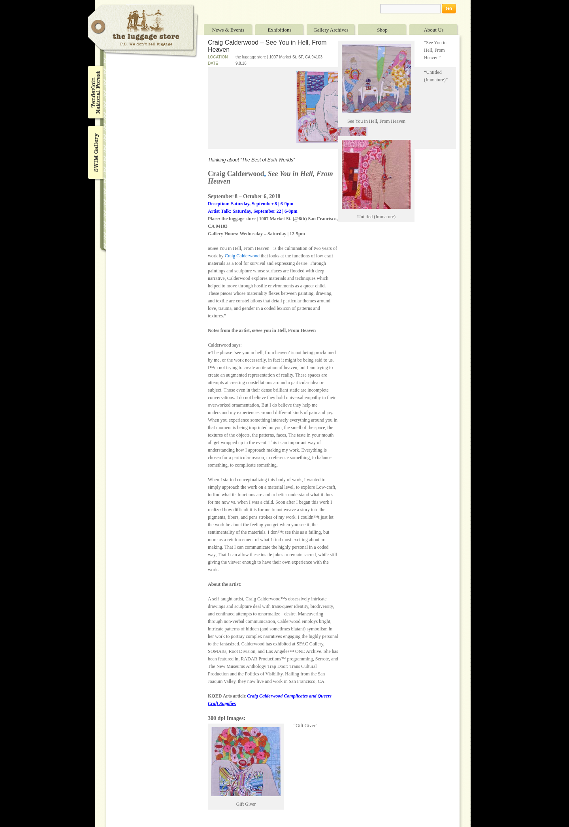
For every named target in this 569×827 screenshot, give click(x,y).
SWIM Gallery (95, 151)
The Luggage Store (143, 31)
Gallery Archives (330, 30)
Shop (382, 30)
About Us (433, 30)
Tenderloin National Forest (95, 92)
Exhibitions (280, 30)
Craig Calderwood (242, 256)
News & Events (228, 30)
